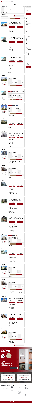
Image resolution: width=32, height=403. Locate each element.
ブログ (25, 398)
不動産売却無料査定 (26, 388)
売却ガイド (25, 386)
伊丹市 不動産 (12, 387)
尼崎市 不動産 (2, 6)
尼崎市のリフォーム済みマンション (5, 6)
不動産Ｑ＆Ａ (26, 387)
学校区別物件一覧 (19, 393)
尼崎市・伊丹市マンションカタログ (13, 390)
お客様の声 (25, 394)
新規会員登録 (19, 387)
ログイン (18, 388)
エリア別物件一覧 (19, 391)
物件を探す (19, 386)
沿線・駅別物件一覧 (19, 392)
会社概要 (25, 395)
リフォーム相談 (26, 393)
